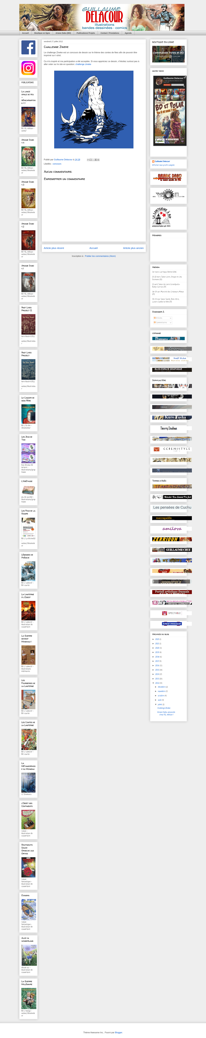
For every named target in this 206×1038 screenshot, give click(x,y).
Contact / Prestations (110, 33)
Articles (158, 318)
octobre (161, 696)
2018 (157, 657)
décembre (162, 687)
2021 (157, 644)
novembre (162, 691)
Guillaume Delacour (162, 161)
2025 (157, 639)
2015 (157, 670)
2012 (157, 683)
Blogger (118, 1032)
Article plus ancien (133, 248)
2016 (157, 666)
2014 (157, 674)
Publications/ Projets (86, 33)
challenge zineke (83, 64)
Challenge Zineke (163, 708)
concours (57, 164)
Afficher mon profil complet (163, 165)
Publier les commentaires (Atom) (100, 256)
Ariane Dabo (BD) (63, 33)
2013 (157, 679)
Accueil (25, 33)
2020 (157, 648)
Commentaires (160, 323)
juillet (160, 705)
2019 (157, 652)
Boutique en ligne (42, 33)
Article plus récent (54, 248)
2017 (157, 661)
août (160, 700)
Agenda (128, 33)
